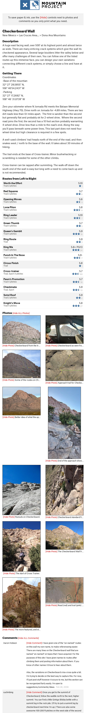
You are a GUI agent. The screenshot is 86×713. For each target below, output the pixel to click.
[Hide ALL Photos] (21, 313)
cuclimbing (8, 692)
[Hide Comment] (34, 643)
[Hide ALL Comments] (28, 638)
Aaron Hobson (10, 643)
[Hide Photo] (8, 345)
